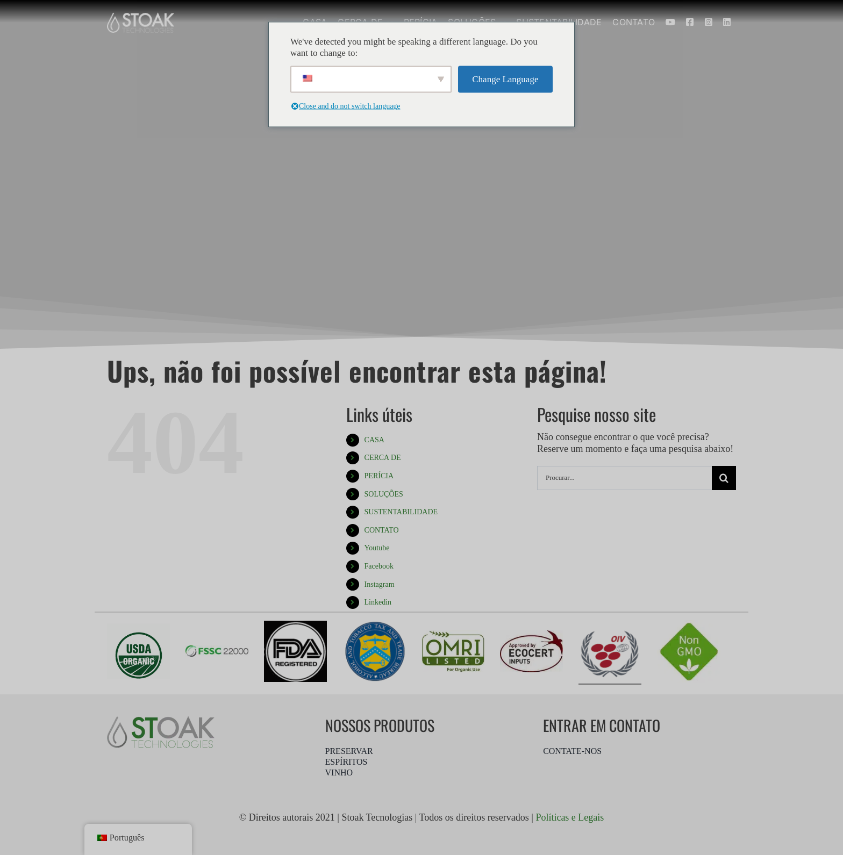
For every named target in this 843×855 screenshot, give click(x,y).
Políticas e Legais (569, 817)
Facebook (379, 566)
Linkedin (378, 602)
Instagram (380, 584)
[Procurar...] (624, 478)
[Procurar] (724, 478)
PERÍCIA (379, 476)
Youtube (377, 548)
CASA (374, 440)
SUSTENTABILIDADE (401, 512)
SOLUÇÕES (384, 494)
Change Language (505, 79)
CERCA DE (383, 458)
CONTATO (382, 530)
